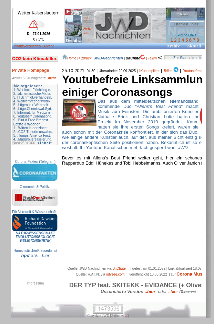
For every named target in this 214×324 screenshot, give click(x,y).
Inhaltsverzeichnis (27, 46)
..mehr (51, 78)
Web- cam (87, 31)
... (126, 315)
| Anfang (48, 46)
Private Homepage (30, 70)
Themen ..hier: (187, 24)
